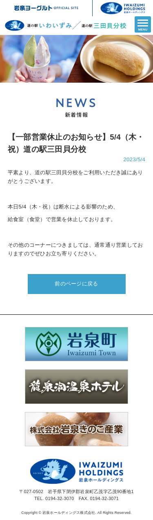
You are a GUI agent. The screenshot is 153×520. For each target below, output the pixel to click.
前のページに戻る (76, 284)
